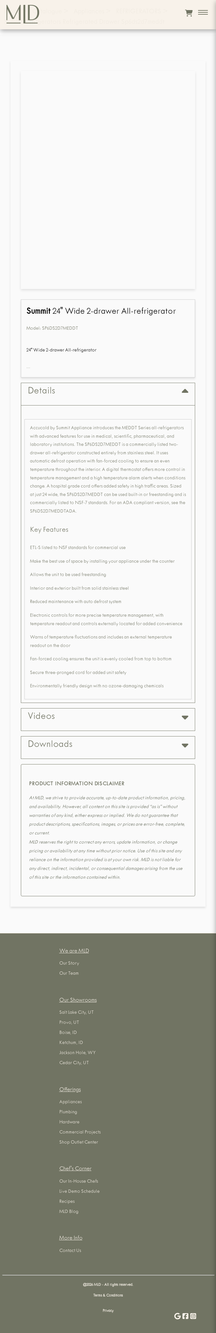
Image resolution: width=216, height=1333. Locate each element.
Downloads (108, 745)
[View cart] (189, 13)
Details (108, 391)
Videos (108, 717)
